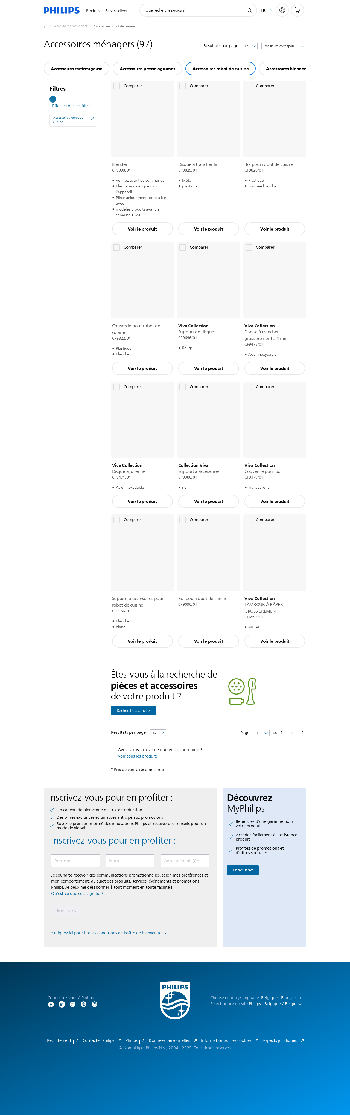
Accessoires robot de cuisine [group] (220, 68)
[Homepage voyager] (49, 26)
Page (245, 732)
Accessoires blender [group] (285, 68)
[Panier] (297, 10)
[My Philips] (282, 10)
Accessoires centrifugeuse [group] (76, 68)
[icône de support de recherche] (249, 10)
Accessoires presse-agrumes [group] (147, 68)
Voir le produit (142, 229)
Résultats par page (220, 45)
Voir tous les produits (138, 756)
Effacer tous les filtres (72, 106)
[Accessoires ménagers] (74, 26)
